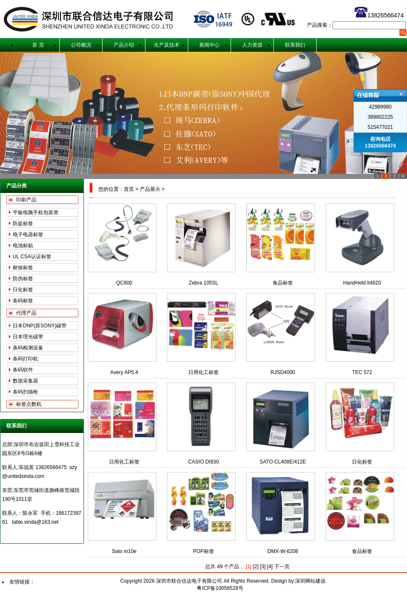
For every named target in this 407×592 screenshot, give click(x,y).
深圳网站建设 (310, 581)
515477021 (380, 127)
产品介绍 (124, 45)
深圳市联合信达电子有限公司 (189, 581)
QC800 (124, 283)
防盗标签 (23, 223)
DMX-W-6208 (283, 551)
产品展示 (150, 189)
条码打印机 (25, 359)
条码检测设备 (28, 348)
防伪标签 (23, 279)
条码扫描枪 (25, 392)
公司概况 (81, 45)
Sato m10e (124, 551)
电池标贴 (23, 246)
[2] (255, 567)
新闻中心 (209, 45)
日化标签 (23, 290)
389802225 (380, 117)
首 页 (38, 45)
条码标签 (23, 301)
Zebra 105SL (203, 283)
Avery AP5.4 (124, 372)
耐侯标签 (23, 268)
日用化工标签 (203, 372)
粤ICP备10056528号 (220, 588)
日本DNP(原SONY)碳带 (40, 326)
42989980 (380, 107)
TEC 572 (362, 372)
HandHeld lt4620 (362, 283)
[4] (270, 567)
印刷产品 (26, 200)
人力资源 (252, 45)
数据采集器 (25, 381)
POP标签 (203, 551)
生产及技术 (166, 45)
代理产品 (26, 313)
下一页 (282, 567)
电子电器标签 (28, 234)
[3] (262, 567)
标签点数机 (29, 404)
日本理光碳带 (28, 337)
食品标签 (283, 283)
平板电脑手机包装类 (36, 212)
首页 (129, 189)
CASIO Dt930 (203, 462)
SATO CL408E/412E (282, 462)
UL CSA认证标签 (32, 257)
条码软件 (23, 370)
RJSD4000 (282, 372)
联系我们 (295, 45)
